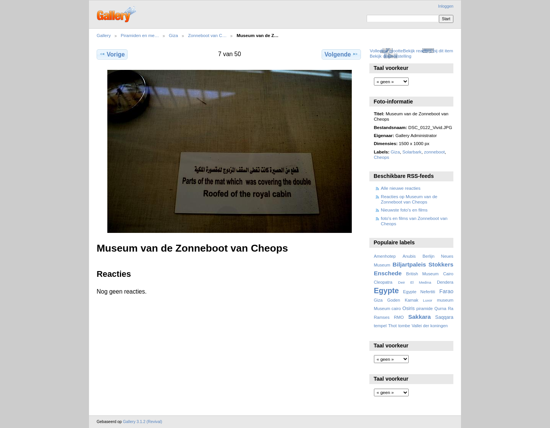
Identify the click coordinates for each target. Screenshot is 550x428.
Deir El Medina (414, 282)
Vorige (112, 54)
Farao (446, 291)
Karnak (412, 300)
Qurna (440, 308)
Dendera (445, 282)
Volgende (341, 54)
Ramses (382, 317)
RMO (399, 317)
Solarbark (411, 151)
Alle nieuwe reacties (401, 188)
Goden (393, 300)
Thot (392, 325)
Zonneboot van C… (207, 35)
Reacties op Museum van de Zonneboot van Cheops (409, 199)
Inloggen (445, 6)
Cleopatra (383, 282)
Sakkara (419, 316)
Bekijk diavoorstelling (390, 55)
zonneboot (434, 151)
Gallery (104, 35)
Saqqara (444, 317)
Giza (173, 35)
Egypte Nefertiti (419, 291)
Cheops (381, 157)
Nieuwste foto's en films (404, 209)
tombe (404, 325)
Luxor (427, 300)
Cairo (448, 273)
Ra (450, 308)
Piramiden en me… (140, 35)
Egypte (386, 290)
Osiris (409, 308)
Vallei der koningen (430, 325)
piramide (424, 308)
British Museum (422, 273)
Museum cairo (387, 308)
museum (445, 300)
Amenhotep (385, 256)
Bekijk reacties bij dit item (428, 50)
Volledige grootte (386, 50)
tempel (380, 325)
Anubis (409, 256)
